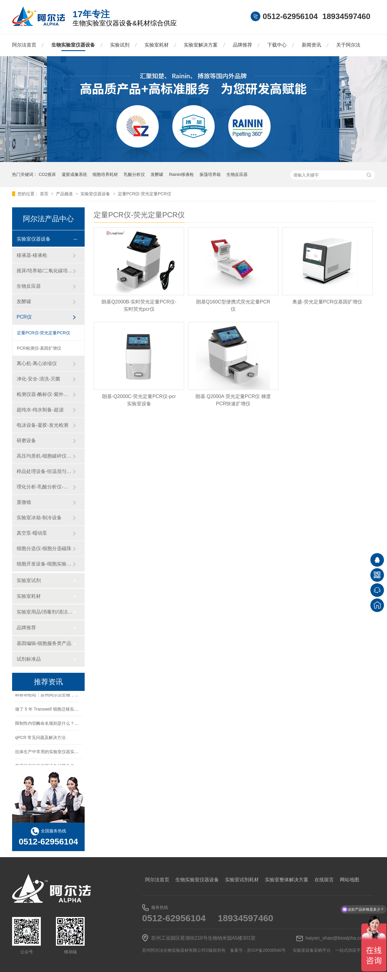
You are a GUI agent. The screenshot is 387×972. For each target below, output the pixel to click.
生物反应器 (237, 174)
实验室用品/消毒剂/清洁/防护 (45, 611)
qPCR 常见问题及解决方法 (40, 738)
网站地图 (349, 879)
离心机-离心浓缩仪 (37, 363)
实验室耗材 (157, 44)
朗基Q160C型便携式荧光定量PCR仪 (233, 305)
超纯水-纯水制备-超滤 (40, 409)
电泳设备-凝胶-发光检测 (42, 425)
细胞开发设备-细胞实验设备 (45, 563)
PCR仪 (24, 316)
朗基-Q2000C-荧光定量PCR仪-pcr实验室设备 (139, 400)
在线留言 (324, 879)
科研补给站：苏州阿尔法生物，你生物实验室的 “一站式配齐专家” (76, 695)
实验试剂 (119, 44)
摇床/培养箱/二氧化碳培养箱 (45, 270)
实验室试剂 (29, 580)
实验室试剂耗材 (242, 879)
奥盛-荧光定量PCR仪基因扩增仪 (327, 301)
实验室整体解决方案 (286, 879)
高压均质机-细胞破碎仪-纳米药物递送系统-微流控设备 (45, 455)
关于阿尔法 (348, 44)
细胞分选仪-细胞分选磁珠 (44, 548)
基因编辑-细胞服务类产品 (44, 643)
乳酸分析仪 (134, 174)
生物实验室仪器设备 (73, 44)
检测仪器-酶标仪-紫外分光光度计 (45, 394)
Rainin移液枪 (181, 174)
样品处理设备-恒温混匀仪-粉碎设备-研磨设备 (45, 471)
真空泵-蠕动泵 (32, 533)
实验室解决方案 (201, 44)
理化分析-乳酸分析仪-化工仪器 (45, 486)
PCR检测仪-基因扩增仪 (39, 348)
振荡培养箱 (210, 174)
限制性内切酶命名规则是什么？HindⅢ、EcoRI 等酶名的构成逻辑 (76, 724)
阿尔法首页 (24, 44)
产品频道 (65, 193)
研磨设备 (26, 440)
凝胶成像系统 (74, 174)
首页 (45, 193)
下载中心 (277, 44)
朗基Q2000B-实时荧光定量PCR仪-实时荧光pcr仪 (139, 305)
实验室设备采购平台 (312, 950)
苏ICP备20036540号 (266, 950)
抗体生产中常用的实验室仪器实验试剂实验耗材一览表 (66, 752)
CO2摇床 (47, 174)
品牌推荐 (242, 44)
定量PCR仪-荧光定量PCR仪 (144, 193)
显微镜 (24, 502)
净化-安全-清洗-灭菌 (38, 378)
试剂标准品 (29, 659)
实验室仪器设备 (95, 193)
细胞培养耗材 (105, 174)
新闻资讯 (311, 44)
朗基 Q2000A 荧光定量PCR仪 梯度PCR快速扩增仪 (233, 400)
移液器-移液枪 (32, 255)
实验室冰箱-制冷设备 (39, 517)
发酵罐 (157, 174)
